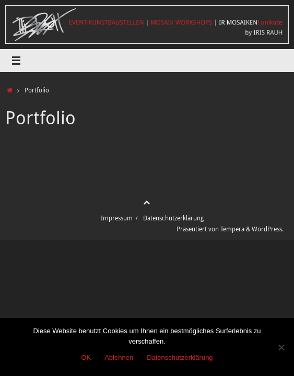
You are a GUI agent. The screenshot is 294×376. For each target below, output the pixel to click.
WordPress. (268, 229)
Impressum (117, 218)
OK (86, 357)
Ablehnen (118, 357)
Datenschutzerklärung (173, 218)
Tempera (232, 229)
